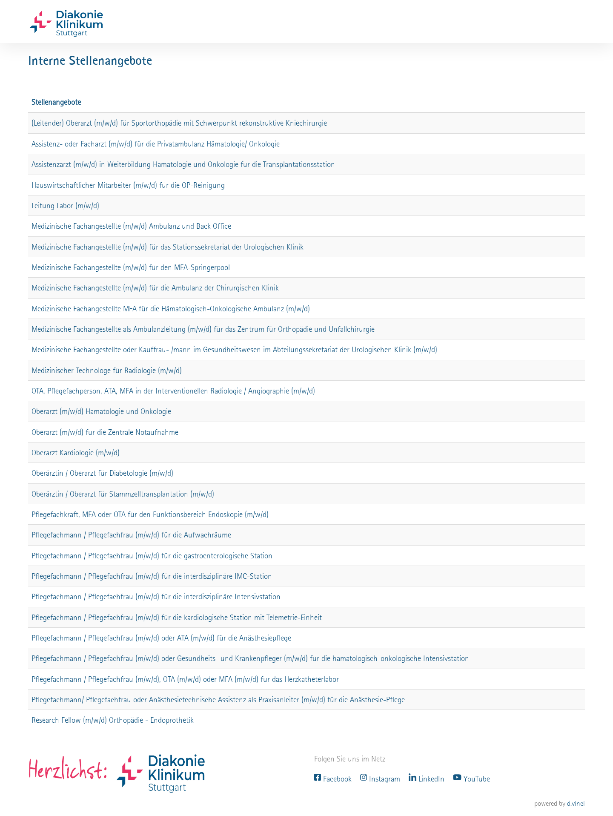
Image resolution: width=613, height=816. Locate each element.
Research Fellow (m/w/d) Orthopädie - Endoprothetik (113, 719)
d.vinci (576, 803)
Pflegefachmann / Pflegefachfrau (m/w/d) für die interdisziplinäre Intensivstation (156, 596)
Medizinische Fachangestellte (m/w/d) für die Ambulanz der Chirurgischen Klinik (155, 287)
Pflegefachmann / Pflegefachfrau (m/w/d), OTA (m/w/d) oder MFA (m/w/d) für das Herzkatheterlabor (185, 679)
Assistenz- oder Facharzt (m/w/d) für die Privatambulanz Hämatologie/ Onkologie (156, 143)
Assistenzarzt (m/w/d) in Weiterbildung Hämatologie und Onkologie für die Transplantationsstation (183, 164)
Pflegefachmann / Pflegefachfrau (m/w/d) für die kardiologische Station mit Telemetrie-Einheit (177, 617)
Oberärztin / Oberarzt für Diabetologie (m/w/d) (102, 472)
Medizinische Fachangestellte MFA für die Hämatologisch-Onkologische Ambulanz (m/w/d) (171, 308)
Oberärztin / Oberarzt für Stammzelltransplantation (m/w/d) (123, 493)
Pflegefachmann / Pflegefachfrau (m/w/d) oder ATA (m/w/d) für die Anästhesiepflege (161, 637)
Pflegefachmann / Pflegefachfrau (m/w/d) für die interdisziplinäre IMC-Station (152, 576)
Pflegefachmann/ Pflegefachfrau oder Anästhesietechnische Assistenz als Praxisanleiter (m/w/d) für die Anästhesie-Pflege (218, 699)
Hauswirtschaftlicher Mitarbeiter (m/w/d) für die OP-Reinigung (128, 185)
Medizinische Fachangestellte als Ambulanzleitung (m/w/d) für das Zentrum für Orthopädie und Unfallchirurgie (203, 329)
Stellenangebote (56, 102)
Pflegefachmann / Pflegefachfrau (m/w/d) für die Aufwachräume (131, 534)
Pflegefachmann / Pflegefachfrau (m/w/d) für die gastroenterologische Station (152, 555)
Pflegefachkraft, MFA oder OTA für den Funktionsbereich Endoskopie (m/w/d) (150, 514)
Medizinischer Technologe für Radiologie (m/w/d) (107, 370)
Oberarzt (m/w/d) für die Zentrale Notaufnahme (105, 432)
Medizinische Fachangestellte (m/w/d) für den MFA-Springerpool (131, 267)
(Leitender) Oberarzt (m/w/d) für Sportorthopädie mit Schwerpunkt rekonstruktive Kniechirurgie (179, 122)
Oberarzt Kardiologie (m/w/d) (76, 452)
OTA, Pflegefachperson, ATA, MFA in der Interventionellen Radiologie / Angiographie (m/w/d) (173, 390)
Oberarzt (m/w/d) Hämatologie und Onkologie (101, 411)
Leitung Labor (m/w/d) (65, 205)
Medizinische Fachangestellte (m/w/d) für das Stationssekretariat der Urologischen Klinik (168, 246)
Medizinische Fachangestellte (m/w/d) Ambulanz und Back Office (131, 225)
